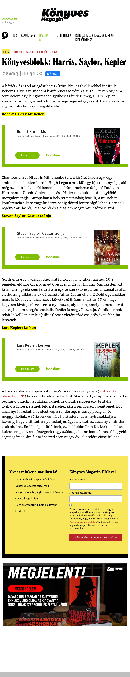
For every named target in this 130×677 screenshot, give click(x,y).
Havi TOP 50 (46, 37)
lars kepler (37, 52)
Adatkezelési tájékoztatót (82, 522)
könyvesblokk (50, 52)
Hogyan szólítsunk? (81, 493)
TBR (16, 35)
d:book (15, 52)
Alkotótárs (29, 35)
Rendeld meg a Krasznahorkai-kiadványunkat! (94, 37)
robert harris (25, 52)
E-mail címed (78, 480)
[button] (3, 37)
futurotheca (64, 35)
